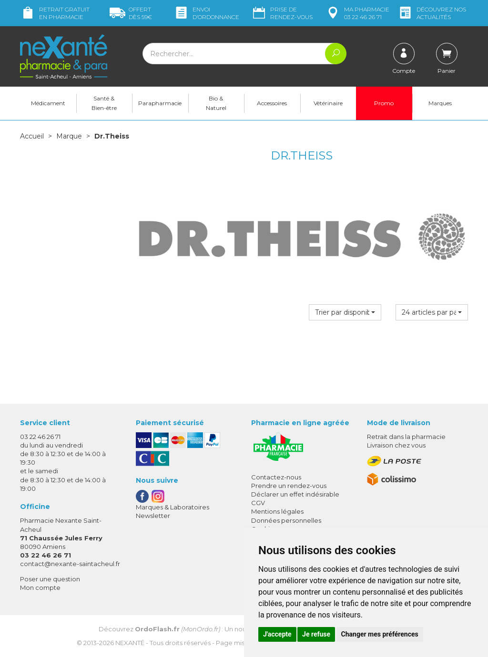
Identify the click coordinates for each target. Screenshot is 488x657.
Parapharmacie (160, 103)
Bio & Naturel (216, 103)
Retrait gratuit (55, 13)
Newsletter (153, 515)
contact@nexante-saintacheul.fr (70, 563)
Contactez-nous (276, 477)
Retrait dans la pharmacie (406, 436)
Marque (69, 136)
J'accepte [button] (277, 634)
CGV (258, 503)
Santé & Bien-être (104, 103)
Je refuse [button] (316, 634)
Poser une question (50, 579)
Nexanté (129, 643)
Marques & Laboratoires (172, 507)
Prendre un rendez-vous (288, 485)
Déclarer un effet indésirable (295, 494)
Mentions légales (277, 511)
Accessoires (272, 103)
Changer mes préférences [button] (379, 634)
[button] (345, 312)
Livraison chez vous (396, 445)
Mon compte (40, 587)
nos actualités (431, 13)
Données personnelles (286, 520)
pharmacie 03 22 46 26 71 (357, 13)
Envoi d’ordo (206, 13)
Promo (384, 103)
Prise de (282, 13)
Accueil (32, 136)
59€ (131, 13)
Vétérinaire (328, 103)
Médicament (48, 103)
